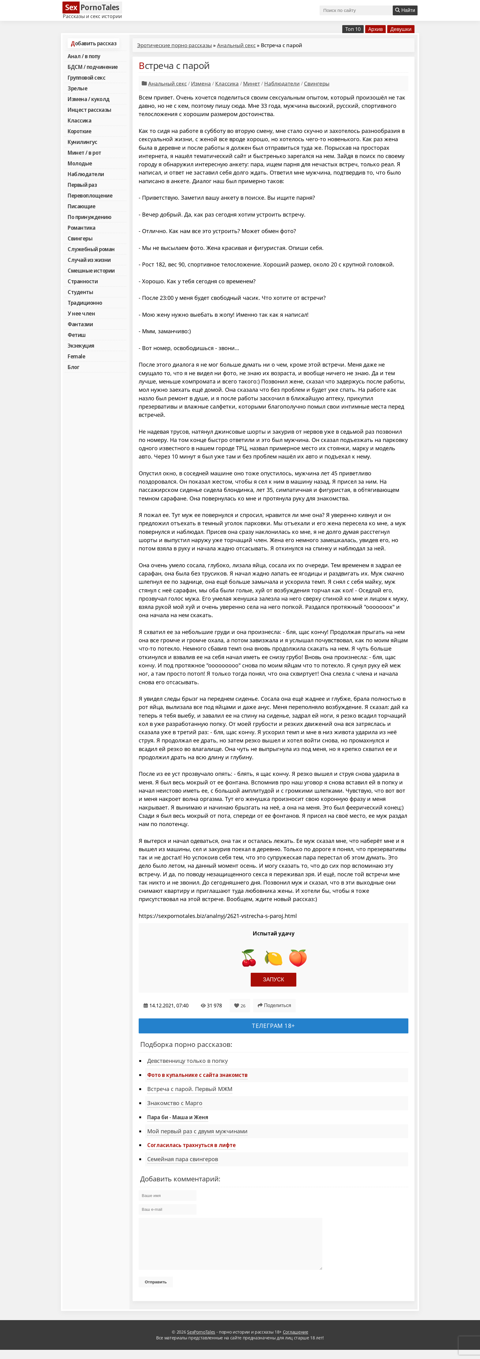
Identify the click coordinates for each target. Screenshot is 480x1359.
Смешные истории (91, 270)
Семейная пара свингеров (182, 1159)
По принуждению (89, 217)
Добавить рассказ (93, 43)
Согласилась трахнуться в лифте (191, 1145)
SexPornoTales (201, 1341)
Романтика (82, 227)
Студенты (80, 292)
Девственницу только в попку (187, 1060)
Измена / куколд (89, 99)
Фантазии (80, 324)
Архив (375, 29)
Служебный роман (91, 249)
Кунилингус (82, 141)
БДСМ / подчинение (93, 66)
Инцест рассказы (89, 109)
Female (76, 356)
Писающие (81, 206)
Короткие (79, 131)
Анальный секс (236, 45)
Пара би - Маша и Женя (177, 1117)
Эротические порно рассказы (174, 45)
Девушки (400, 29)
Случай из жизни (89, 259)
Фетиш (77, 334)
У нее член (81, 313)
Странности (83, 281)
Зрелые (77, 88)
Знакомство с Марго (174, 1103)
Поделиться (274, 1005)
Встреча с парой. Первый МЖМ (189, 1089)
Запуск (273, 979)
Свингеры (80, 238)
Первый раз (82, 184)
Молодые (80, 163)
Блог (73, 367)
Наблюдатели (86, 174)
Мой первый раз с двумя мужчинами (197, 1131)
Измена (201, 83)
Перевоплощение (90, 195)
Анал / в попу (84, 56)
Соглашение (295, 1341)
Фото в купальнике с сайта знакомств (197, 1074)
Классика (79, 120)
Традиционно (85, 302)
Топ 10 (353, 29)
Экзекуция (81, 345)
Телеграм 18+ (273, 1025)
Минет (251, 83)
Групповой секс (86, 77)
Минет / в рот (84, 152)
